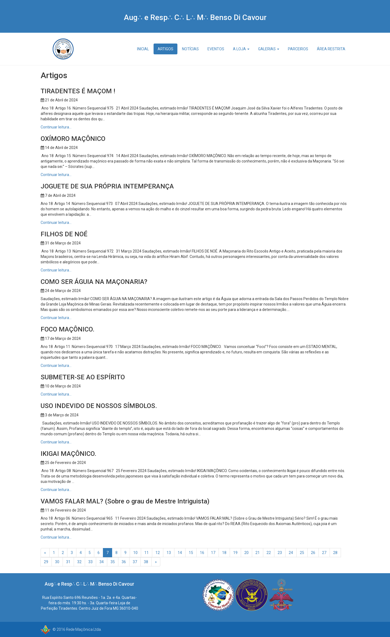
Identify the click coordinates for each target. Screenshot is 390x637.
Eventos (215, 49)
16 (202, 552)
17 (213, 552)
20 (246, 552)
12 (157, 552)
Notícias (190, 49)
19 (235, 552)
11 (146, 552)
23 (280, 552)
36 (124, 562)
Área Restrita (331, 49)
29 (46, 562)
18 (224, 552)
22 (268, 552)
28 (335, 552)
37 (135, 562)
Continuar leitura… (56, 127)
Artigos (165, 49)
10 (135, 552)
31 (68, 562)
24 (291, 552)
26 (313, 552)
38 (146, 562)
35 (112, 562)
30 (57, 562)
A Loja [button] (241, 49)
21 (257, 552)
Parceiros (298, 49)
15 (191, 552)
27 (324, 552)
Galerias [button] (268, 49)
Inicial (143, 49)
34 (101, 562)
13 (169, 552)
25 (302, 552)
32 (79, 562)
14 (180, 552)
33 (90, 562)
